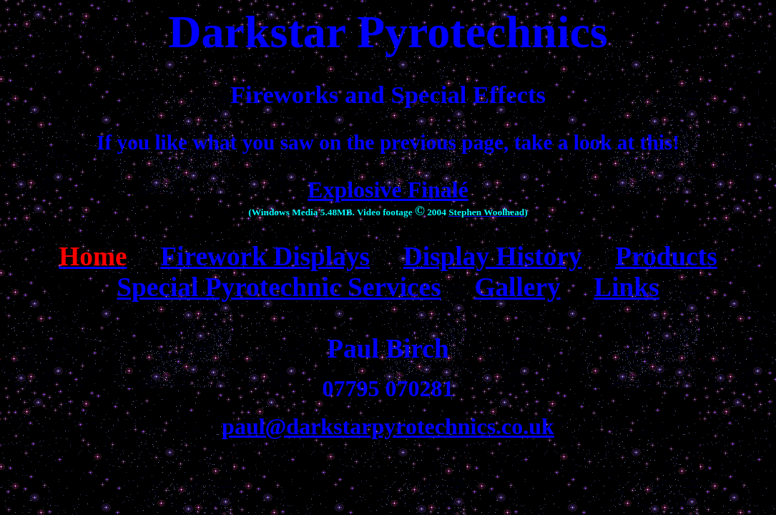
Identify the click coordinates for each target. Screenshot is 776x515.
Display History (492, 256)
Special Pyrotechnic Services (279, 287)
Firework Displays (265, 256)
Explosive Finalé (388, 189)
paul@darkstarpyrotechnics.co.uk (388, 426)
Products (666, 256)
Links (626, 287)
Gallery (517, 287)
